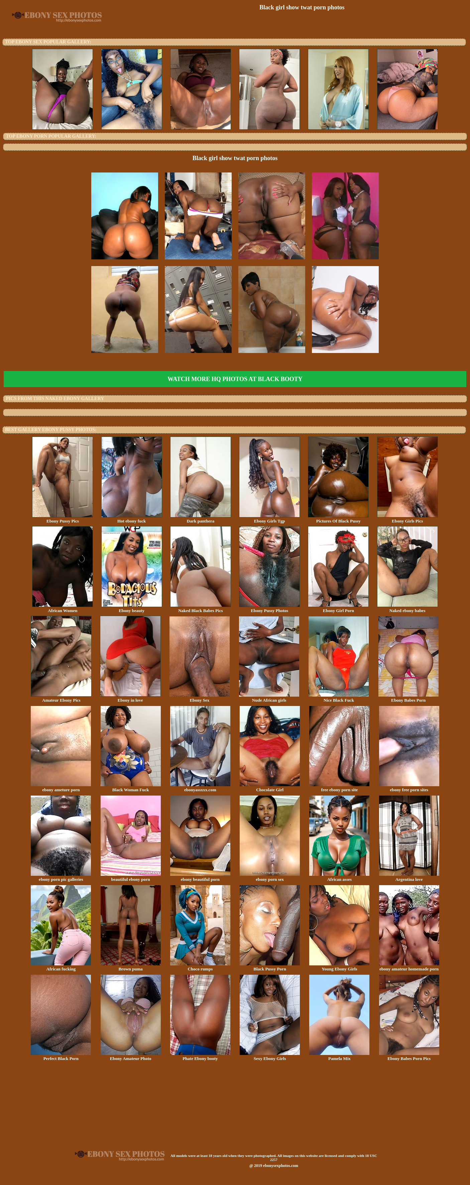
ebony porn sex (270, 877)
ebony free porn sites (409, 787)
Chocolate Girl (270, 787)
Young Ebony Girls (339, 966)
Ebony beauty (131, 608)
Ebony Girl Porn (338, 608)
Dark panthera (200, 518)
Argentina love (409, 877)
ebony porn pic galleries (61, 877)
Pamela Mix (339, 1056)
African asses (339, 877)
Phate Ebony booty (200, 1056)
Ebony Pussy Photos (269, 608)
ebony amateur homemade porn (409, 966)
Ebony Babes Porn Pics (409, 1056)
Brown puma (131, 966)
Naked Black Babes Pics (200, 608)
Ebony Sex (199, 698)
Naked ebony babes (407, 608)
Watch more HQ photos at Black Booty (235, 379)
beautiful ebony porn (131, 877)
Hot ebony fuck (131, 518)
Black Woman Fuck (131, 787)
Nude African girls (269, 698)
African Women (62, 608)
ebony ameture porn (61, 787)
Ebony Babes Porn (408, 698)
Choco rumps (200, 966)
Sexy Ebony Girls (270, 1056)
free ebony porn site (339, 787)
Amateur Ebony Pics (61, 698)
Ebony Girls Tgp (269, 518)
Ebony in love (130, 698)
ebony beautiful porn (200, 877)
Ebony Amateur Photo (131, 1056)
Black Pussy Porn (270, 966)
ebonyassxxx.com (200, 787)
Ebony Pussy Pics (62, 518)
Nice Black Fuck (339, 698)
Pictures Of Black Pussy (338, 518)
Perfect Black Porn (61, 1056)
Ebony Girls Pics (407, 518)
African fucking (61, 966)
